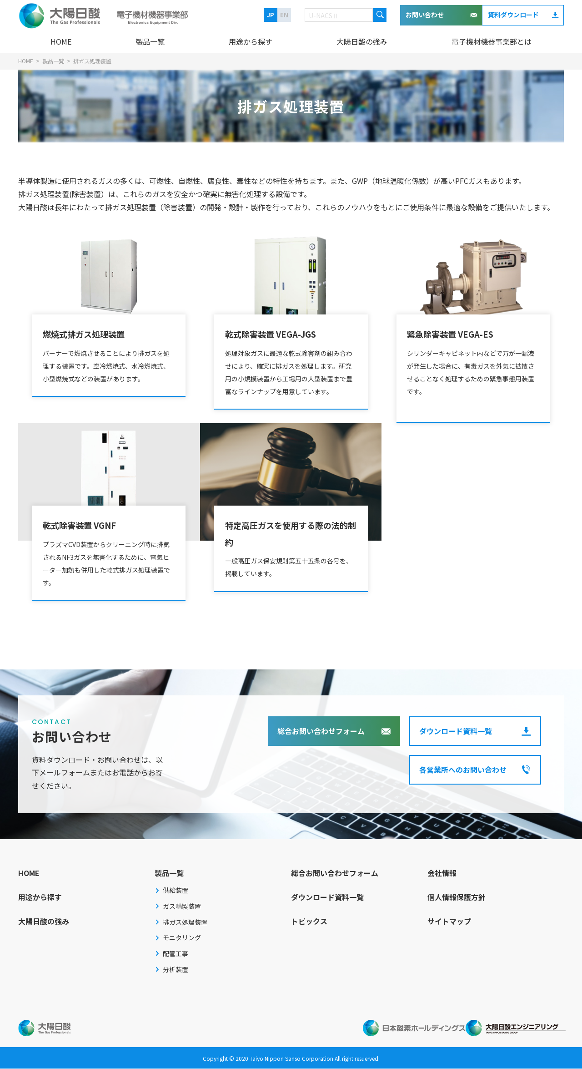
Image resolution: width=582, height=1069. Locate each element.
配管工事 (175, 954)
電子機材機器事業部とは (492, 41)
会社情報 (442, 873)
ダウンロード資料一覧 (455, 731)
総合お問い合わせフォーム (321, 731)
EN (284, 14)
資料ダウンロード (513, 14)
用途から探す (250, 41)
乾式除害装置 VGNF (86, 524)
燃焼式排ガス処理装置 (91, 332)
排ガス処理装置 (185, 922)
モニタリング (182, 938)
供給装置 (175, 891)
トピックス (309, 921)
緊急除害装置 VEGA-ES (458, 332)
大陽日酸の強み (361, 41)
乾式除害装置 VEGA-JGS (279, 332)
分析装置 (175, 969)
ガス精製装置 (182, 907)
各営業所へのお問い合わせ (463, 770)
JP (270, 14)
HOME (60, 41)
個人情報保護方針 (456, 897)
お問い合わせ (425, 14)
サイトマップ (449, 921)
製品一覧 (150, 41)
